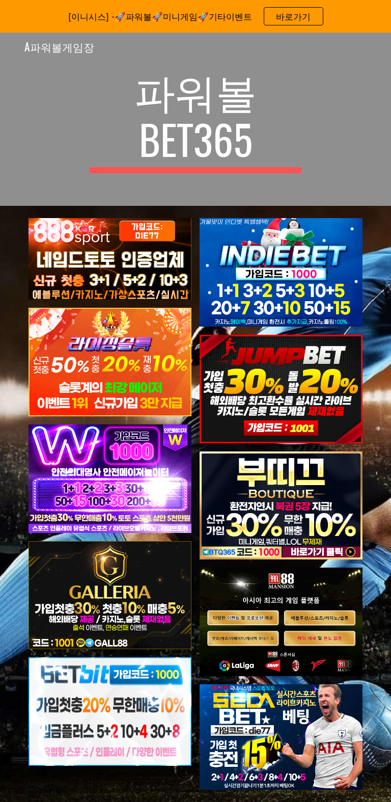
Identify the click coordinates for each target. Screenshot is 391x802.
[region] (195, 16)
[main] (195, 119)
